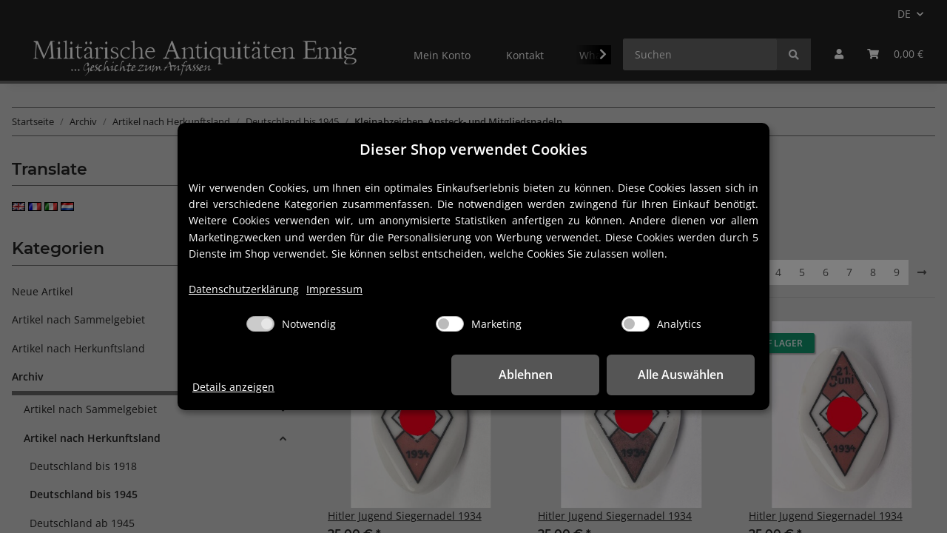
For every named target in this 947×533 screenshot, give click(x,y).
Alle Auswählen (681, 374)
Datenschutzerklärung (244, 289)
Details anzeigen (233, 387)
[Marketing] (450, 324)
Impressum (334, 289)
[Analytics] (635, 324)
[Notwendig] (260, 324)
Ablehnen (526, 374)
